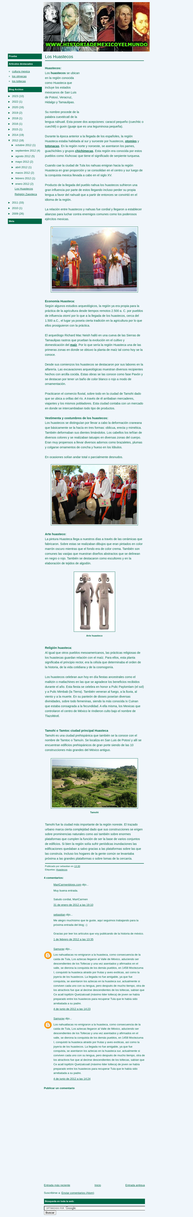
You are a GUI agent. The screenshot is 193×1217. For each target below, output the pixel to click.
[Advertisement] (112, 87)
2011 (15, 202)
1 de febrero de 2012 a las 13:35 (74, 939)
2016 (15, 123)
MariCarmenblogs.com (67, 884)
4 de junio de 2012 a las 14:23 (72, 1009)
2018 (15, 118)
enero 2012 (22, 183)
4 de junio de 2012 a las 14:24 (72, 1078)
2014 (15, 134)
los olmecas (19, 76)
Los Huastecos (59, 56)
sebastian (59, 914)
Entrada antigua (135, 1185)
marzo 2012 (22, 172)
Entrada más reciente (57, 1185)
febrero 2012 (23, 178)
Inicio (98, 1185)
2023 (15, 96)
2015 (15, 129)
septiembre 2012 (25, 150)
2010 (15, 208)
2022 (15, 101)
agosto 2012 (23, 156)
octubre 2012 (23, 145)
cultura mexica (21, 71)
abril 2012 (21, 167)
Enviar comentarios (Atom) (77, 1192)
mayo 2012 (22, 161)
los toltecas (19, 81)
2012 (15, 140)
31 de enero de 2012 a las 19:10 (73, 904)
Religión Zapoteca (26, 194)
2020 (15, 107)
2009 (15, 213)
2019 (15, 112)
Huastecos (61, 869)
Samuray (59, 948)
